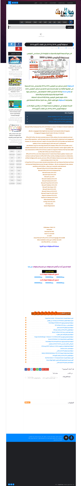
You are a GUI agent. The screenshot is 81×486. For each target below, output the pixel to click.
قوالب (11, 173)
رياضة (18, 173)
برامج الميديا (11, 164)
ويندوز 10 (18, 180)
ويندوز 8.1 (18, 183)
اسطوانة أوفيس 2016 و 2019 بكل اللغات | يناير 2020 (60, 122)
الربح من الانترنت (27, 22)
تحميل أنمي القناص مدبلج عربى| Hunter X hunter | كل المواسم (60, 344)
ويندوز (59, 22)
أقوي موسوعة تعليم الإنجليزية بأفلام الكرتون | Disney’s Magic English (59, 360)
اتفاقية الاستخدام (52, 3)
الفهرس (35, 3)
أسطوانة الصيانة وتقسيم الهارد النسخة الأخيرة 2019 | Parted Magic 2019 (59, 341)
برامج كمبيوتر (18, 167)
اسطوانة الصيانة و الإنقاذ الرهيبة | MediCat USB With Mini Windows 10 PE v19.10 (57, 353)
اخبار (18, 151)
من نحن (40, 3)
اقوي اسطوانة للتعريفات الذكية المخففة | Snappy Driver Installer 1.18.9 (59, 318)
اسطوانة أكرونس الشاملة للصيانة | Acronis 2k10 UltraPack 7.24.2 (60, 339)
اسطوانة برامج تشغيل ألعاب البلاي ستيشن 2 (62, 119)
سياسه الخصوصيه (61, 3)
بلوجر (49, 22)
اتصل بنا (45, 3)
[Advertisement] (31, 12)
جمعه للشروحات (60, 484)
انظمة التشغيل (18, 161)
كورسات (18, 177)
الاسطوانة (70, 86)
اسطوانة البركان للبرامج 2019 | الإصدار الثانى (64, 362)
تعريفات (34, 22)
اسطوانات (11, 151)
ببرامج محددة (66, 91)
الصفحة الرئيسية (69, 3)
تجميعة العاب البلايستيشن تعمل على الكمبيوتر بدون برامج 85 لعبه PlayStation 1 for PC (14, 90)
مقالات (11, 177)
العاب (40, 22)
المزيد (21, 22)
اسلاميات (64, 22)
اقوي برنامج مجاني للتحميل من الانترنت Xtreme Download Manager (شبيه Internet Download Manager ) (14, 112)
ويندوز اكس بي (11, 183)
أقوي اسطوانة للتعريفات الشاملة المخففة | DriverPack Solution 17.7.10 (59, 358)
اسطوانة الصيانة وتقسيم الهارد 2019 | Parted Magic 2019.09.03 (60, 323)
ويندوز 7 (11, 180)
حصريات (11, 170)
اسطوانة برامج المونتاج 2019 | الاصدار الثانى (64, 351)
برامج (54, 22)
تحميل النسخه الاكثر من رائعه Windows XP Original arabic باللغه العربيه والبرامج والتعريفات (14, 135)
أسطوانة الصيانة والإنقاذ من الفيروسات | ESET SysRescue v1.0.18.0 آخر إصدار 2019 (57, 346)
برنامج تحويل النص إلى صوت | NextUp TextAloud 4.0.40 (59, 117)
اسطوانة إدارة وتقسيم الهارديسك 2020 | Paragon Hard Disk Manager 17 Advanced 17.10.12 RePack (53, 337)
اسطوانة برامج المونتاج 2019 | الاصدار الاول (64, 327)
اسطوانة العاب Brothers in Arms (66, 348)
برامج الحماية (18, 164)
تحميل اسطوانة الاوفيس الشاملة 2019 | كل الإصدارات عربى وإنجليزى (60, 320)
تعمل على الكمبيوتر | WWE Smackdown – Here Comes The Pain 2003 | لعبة (14, 68)
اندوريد (44, 22)
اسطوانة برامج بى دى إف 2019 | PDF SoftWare (63, 325)
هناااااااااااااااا (60, 277)
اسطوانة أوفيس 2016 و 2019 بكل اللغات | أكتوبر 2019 (62, 355)
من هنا (29, 266)
